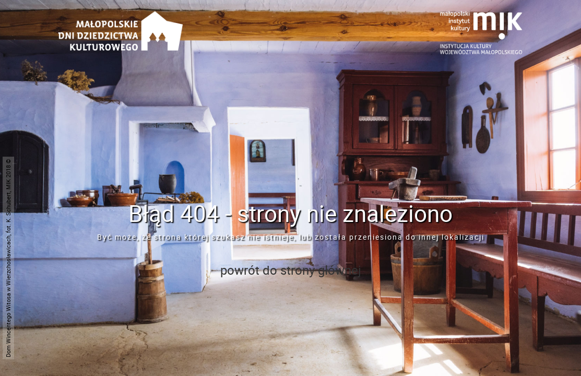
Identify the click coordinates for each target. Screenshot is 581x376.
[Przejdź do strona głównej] (120, 18)
